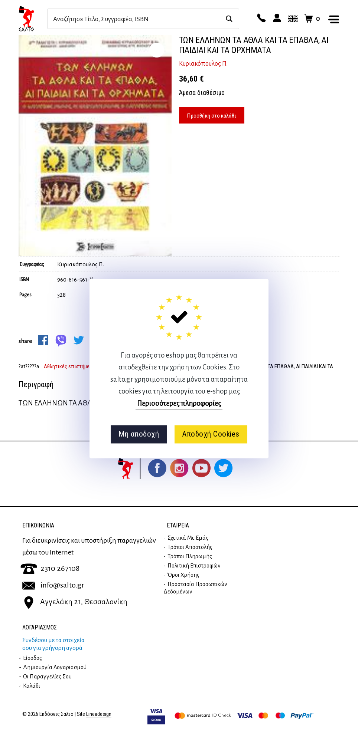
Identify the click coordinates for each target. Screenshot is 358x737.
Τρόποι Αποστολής (189, 547)
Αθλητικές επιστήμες (68, 366)
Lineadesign (98, 714)
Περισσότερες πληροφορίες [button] (179, 403)
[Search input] (135, 18)
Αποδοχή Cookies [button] (211, 434)
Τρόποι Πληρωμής (189, 556)
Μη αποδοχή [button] (138, 434)
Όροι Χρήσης (183, 575)
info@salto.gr (53, 585)
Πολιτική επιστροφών (194, 566)
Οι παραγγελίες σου (47, 677)
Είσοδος (32, 658)
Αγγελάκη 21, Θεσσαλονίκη (74, 602)
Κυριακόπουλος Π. (203, 63)
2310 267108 (49, 568)
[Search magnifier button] (229, 18)
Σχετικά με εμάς (187, 538)
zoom (156, 50)
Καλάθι (31, 686)
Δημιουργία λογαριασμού (55, 667)
